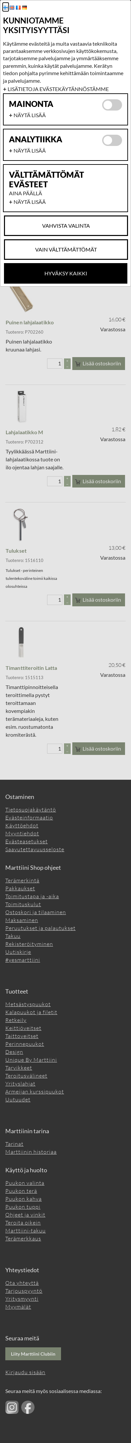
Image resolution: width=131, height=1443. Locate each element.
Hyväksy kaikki (65, 273)
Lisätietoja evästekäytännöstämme (58, 89)
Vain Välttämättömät (66, 249)
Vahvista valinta (66, 225)
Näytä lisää (30, 115)
